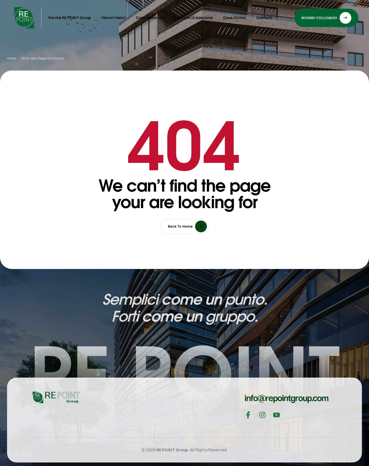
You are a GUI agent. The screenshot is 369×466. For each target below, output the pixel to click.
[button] (286, 417)
